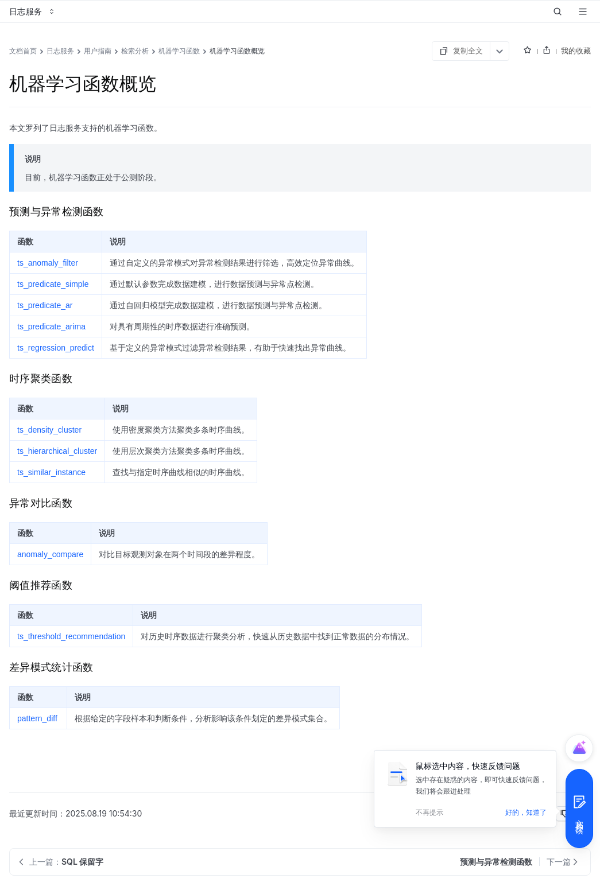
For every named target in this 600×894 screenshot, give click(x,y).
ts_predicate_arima (51, 326)
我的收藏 (576, 50)
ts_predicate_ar (45, 305)
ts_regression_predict (55, 347)
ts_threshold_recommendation (71, 636)
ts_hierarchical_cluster (57, 451)
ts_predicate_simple (53, 284)
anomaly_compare (50, 554)
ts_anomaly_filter (47, 262)
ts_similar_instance (51, 472)
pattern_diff (37, 718)
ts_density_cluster (49, 429)
